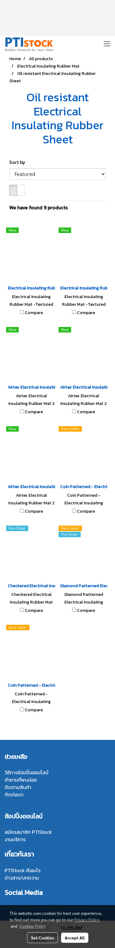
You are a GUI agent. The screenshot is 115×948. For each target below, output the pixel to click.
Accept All (75, 937)
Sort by (19, 162)
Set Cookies (42, 937)
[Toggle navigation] (107, 44)
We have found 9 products (38, 207)
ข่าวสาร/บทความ (22, 877)
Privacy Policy (86, 919)
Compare (34, 313)
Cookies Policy (32, 926)
